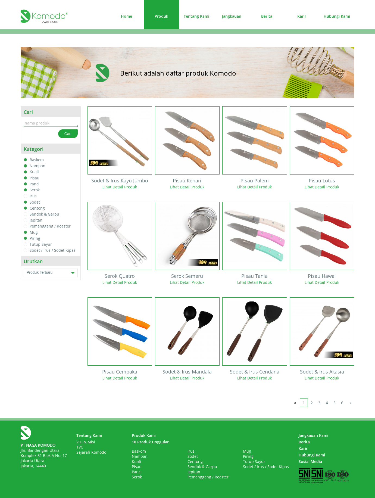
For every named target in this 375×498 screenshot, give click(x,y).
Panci (34, 183)
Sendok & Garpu (44, 214)
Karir (301, 16)
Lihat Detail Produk (119, 186)
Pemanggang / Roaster (50, 226)
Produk (161, 16)
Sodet (35, 202)
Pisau (34, 177)
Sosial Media (310, 461)
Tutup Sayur (41, 244)
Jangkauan (231, 16)
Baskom (37, 159)
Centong (37, 208)
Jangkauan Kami (313, 435)
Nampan (37, 165)
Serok (35, 189)
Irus (33, 196)
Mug (34, 232)
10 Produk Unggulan (151, 441)
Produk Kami (144, 435)
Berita (266, 16)
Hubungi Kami (337, 16)
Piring (35, 238)
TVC (79, 447)
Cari (67, 134)
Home (126, 16)
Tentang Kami (196, 16)
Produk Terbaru (51, 273)
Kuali (34, 172)
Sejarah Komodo (91, 452)
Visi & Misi (85, 441)
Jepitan (36, 220)
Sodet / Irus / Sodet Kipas (53, 250)
